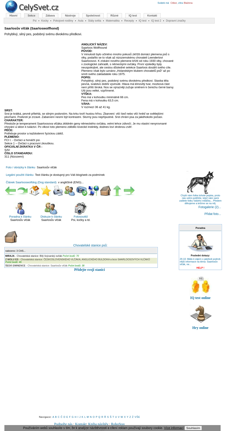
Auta (80, 20)
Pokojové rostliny (63, 20)
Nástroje (70, 15)
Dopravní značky (175, 20)
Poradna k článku (20, 210)
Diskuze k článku (51, 210)
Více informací (173, 428)
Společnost (93, 15)
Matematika (113, 20)
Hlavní (13, 15)
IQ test (133, 15)
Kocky (45, 20)
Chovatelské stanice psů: (55, 238)
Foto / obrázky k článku (20, 167)
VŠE (137, 417)
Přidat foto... (213, 214)
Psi (34, 20)
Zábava (50, 15)
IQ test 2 (156, 20)
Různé (114, 15)
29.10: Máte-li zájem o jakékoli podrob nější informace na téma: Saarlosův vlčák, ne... (200, 262)
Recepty (129, 20)
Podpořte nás (63, 424)
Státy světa (94, 20)
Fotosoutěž (81, 210)
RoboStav (118, 424)
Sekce (31, 15)
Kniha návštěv (98, 424)
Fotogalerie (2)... (209, 207)
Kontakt (81, 424)
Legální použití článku (20, 174)
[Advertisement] (41, 74)
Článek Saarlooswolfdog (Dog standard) (31, 182)
